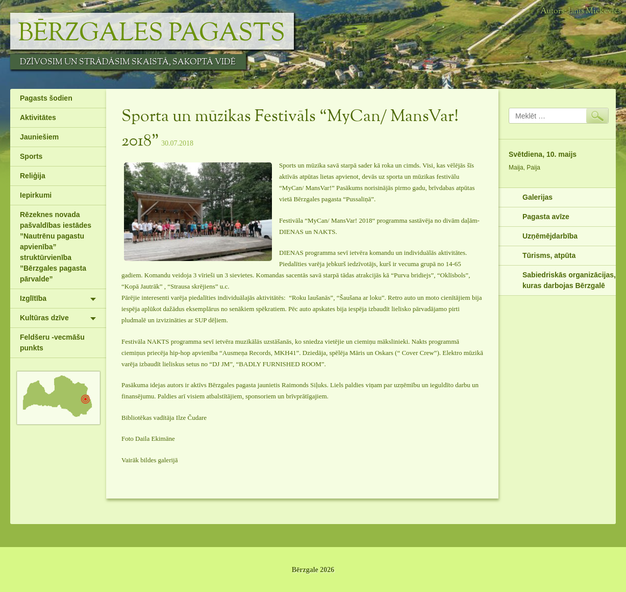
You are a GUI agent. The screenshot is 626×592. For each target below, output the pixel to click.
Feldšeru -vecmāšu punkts (52, 342)
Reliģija (32, 176)
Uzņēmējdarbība (550, 236)
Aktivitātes (38, 117)
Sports (31, 156)
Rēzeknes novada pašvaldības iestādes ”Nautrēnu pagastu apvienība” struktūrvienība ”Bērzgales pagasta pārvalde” (55, 246)
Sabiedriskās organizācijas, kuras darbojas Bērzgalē (569, 280)
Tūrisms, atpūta (548, 255)
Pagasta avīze (545, 216)
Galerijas (537, 197)
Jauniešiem (39, 137)
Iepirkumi (36, 195)
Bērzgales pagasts (151, 33)
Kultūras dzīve (44, 318)
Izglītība (33, 298)
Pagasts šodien (46, 98)
